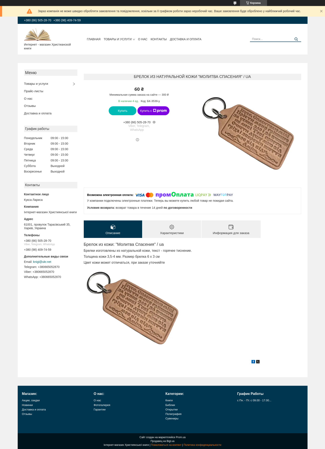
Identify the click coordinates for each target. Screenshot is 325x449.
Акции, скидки (31, 400)
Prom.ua (180, 437)
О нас (142, 39)
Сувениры (171, 418)
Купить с (153, 111)
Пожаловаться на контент (166, 444)
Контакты (159, 39)
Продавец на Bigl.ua (163, 441)
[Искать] (296, 39)
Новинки (27, 405)
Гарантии (100, 409)
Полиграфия (173, 414)
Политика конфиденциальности (202, 444)
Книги (169, 400)
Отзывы (30, 106)
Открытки (171, 409)
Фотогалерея (102, 405)
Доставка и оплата (185, 39)
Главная (94, 39)
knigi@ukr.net (42, 261)
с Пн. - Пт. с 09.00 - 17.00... (254, 400)
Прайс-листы (33, 91)
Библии (170, 405)
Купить (122, 110)
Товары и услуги (118, 39)
